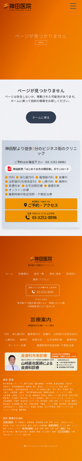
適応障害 (62, 404)
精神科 (63, 181)
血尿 (57, 428)
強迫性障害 (72, 404)
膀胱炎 (74, 401)
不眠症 (42, 404)
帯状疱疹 (44, 401)
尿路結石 (6, 404)
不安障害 (49, 383)
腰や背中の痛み (21, 431)
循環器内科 (46, 177)
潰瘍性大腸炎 (45, 389)
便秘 (47, 428)
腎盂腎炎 (6, 398)
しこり (75, 425)
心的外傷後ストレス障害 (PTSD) (16, 406)
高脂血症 (36, 395)
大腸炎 (5, 392)
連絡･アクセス (41, 279)
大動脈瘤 (13, 392)
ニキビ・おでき (56, 398)
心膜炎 (21, 392)
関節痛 (32, 431)
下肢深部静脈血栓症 (34, 392)
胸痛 (54, 431)
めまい (57, 422)
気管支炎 (6, 386)
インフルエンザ (51, 386)
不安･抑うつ (8, 434)
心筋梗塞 (6, 395)
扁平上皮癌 (28, 383)
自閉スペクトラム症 (65, 406)
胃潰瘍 (65, 389)
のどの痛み (46, 431)
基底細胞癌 (39, 383)
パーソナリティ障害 (64, 392)
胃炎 (71, 389)
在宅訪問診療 (34, 185)
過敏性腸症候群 (21, 389)
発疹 (5, 428)
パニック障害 (52, 404)
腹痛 (38, 431)
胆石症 (64, 395)
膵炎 (59, 389)
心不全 (21, 395)
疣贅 (56, 401)
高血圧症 (24, 401)
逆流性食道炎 (8, 389)
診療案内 (24, 273)
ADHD (31, 401)
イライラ (18, 434)
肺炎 (35, 386)
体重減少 (22, 422)
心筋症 (14, 395)
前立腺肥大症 (17, 404)
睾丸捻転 (24, 398)
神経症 (33, 406)
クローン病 (34, 389)
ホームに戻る (41, 117)
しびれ (17, 428)
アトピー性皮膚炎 (36, 398)
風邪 (66, 386)
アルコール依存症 (10, 410)
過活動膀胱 (7, 401)
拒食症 (40, 406)
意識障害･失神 (42, 422)
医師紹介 (71, 273)
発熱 (51, 422)
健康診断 (54, 185)
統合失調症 (73, 395)
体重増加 (30, 422)
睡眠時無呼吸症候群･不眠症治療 (55, 345)
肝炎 (54, 389)
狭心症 (28, 395)
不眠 (73, 431)
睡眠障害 (22, 410)
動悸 (30, 425)
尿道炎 (44, 395)
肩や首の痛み (8, 431)
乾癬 (51, 401)
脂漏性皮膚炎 (59, 383)
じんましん (69, 398)
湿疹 (47, 398)
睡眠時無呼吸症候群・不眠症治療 (30, 194)
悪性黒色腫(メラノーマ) (13, 383)
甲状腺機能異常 (18, 386)
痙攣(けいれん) (67, 422)
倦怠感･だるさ (9, 425)
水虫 (37, 401)
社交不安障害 (49, 406)
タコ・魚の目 (64, 401)
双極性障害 (33, 404)
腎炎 (26, 404)
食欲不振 (27, 434)
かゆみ (11, 428)
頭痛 (69, 428)
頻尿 (42, 428)
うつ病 (57, 395)
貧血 (61, 386)
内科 (11, 177)
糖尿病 (28, 386)
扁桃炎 (40, 386)
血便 (37, 428)
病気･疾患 (55, 273)
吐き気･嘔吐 (21, 425)
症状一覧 (39, 273)
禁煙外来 (14, 185)
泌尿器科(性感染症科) (23, 181)
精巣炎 (51, 395)
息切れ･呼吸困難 (40, 425)
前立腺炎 (15, 398)
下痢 (52, 428)
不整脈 (16, 401)
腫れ (69, 425)
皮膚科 (63, 177)
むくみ (63, 425)
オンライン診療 (19, 189)
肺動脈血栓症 (49, 392)
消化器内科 (27, 177)
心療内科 (48, 181)
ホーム (9, 273)
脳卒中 (69, 383)
